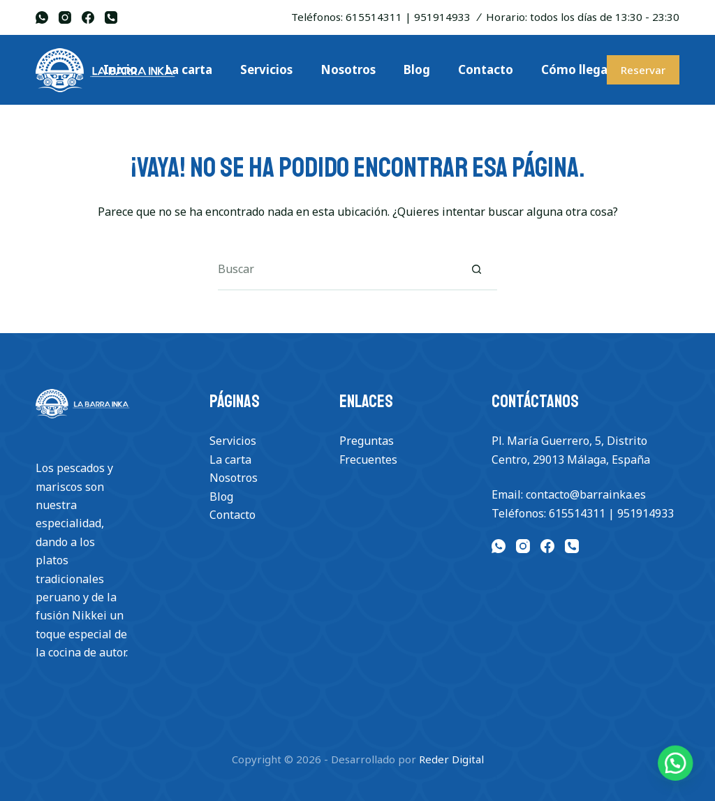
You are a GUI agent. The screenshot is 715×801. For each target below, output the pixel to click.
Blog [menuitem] (417, 69)
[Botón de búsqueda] (476, 270)
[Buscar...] (336, 270)
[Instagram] (65, 17)
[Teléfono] (111, 17)
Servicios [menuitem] (266, 69)
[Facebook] (88, 17)
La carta (230, 459)
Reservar (643, 70)
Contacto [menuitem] (485, 69)
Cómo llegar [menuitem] (576, 69)
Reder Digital (451, 759)
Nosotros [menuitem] (348, 69)
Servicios (232, 440)
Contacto (232, 514)
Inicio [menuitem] (120, 69)
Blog (221, 496)
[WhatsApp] (42, 17)
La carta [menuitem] (188, 69)
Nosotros (233, 477)
